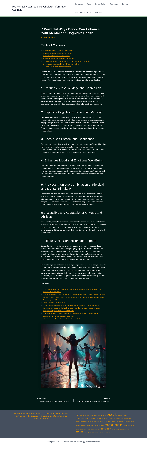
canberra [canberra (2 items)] (125, 415)
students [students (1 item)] (106, 432)
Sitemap (121, 4)
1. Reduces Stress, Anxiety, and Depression (59, 50)
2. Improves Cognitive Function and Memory (59, 53)
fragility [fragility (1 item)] (114, 421)
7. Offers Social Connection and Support (58, 67)
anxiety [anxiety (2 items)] (100, 415)
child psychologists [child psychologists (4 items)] (83, 418)
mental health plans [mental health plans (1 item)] (81, 429)
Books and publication (42, 419)
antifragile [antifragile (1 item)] (87, 415)
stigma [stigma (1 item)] (101, 432)
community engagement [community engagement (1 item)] (114, 418)
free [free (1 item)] (117, 421)
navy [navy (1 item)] (99, 429)
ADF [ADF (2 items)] (77, 415)
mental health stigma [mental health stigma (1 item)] (92, 429)
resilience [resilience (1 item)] (128, 429)
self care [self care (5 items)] (79, 432)
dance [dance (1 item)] (89, 421)
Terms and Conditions (83, 12)
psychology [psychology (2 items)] (115, 429)
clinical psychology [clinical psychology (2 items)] (97, 418)
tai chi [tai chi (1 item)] (110, 432)
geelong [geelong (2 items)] (121, 421)
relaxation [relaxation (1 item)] (122, 429)
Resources (111, 4)
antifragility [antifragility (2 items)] (93, 415)
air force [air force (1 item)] (82, 415)
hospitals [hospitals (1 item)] (127, 421)
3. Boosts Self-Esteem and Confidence (57, 56)
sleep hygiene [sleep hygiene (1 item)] (87, 432)
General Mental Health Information (56, 414)
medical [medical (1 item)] (98, 425)
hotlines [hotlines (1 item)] (132, 421)
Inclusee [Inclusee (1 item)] (78, 425)
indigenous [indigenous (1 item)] (83, 425)
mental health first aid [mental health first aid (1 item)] (129, 425)
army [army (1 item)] (104, 415)
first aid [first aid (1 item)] (105, 421)
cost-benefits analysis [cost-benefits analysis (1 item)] (126, 418)
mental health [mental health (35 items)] (114, 425)
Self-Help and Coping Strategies (27, 416)
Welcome (97, 12)
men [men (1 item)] (102, 425)
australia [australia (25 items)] (112, 414)
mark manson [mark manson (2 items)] (91, 425)
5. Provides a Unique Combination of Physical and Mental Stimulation (68, 61)
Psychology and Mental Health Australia (27, 414)
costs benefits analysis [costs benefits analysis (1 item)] (81, 421)
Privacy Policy (99, 4)
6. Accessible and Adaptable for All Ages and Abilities (62, 64)
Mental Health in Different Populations (54, 416)
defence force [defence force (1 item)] (95, 421)
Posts (88, 4)
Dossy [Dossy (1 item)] (101, 421)
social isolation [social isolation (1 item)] (95, 432)
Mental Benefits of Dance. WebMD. (56, 302)
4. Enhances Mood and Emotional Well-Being (59, 58)
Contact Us (79, 4)
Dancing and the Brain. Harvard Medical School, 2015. (63, 319)
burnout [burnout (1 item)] (120, 415)
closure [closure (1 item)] (105, 418)
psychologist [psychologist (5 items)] (106, 429)
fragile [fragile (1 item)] (109, 421)
